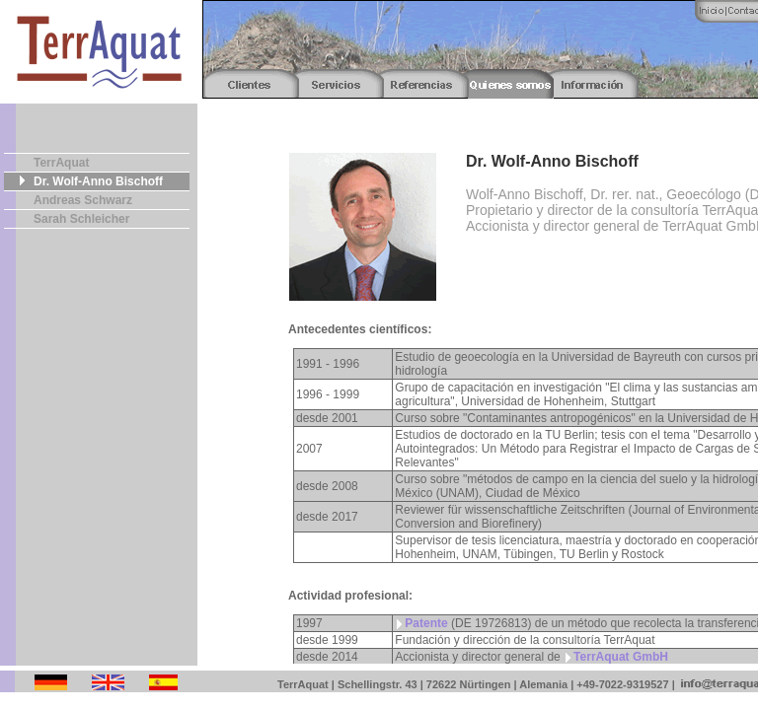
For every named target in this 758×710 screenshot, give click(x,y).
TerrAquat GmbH (620, 657)
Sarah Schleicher (81, 219)
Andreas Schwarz (83, 200)
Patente (426, 623)
